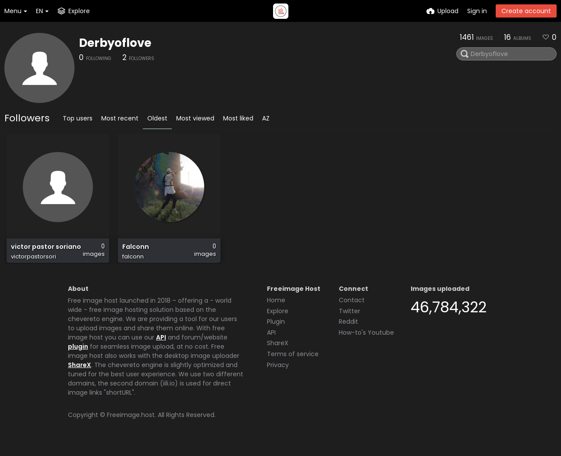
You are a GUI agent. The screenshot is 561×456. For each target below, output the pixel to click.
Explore (277, 321)
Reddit (348, 331)
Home (276, 310)
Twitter (349, 321)
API (161, 347)
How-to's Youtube (366, 342)
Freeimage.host (131, 425)
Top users (77, 118)
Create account (526, 11)
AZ (266, 118)
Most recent (119, 118)
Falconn (135, 251)
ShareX (79, 375)
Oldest (157, 118)
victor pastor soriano (45, 251)
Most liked (238, 118)
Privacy (278, 375)
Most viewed (195, 118)
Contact (352, 310)
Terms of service (293, 364)
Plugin (276, 331)
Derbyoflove (115, 43)
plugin (78, 356)
